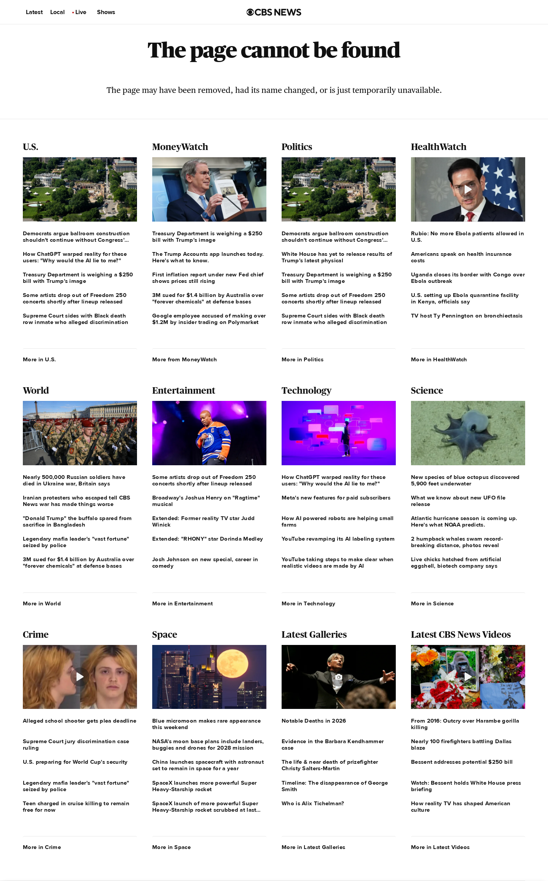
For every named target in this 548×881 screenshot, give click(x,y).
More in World (42, 603)
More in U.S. (39, 359)
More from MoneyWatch (184, 359)
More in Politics (302, 359)
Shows (106, 12)
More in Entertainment (182, 603)
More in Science (432, 603)
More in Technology (308, 603)
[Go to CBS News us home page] (274, 12)
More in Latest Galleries (313, 847)
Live (80, 12)
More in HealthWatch (439, 359)
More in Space (171, 847)
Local (57, 12)
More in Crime (42, 847)
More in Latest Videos (440, 847)
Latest (34, 12)
